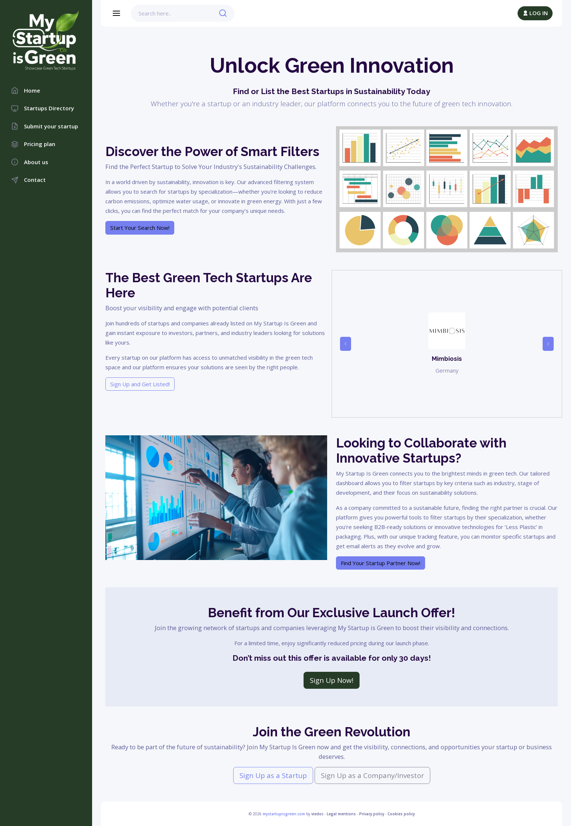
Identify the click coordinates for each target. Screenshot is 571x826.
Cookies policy (401, 813)
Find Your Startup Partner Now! (380, 563)
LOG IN (535, 13)
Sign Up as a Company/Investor (372, 775)
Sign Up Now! (331, 680)
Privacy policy (371, 813)
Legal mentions (341, 813)
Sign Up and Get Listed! (140, 384)
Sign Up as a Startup (273, 775)
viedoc (317, 813)
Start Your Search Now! (139, 227)
